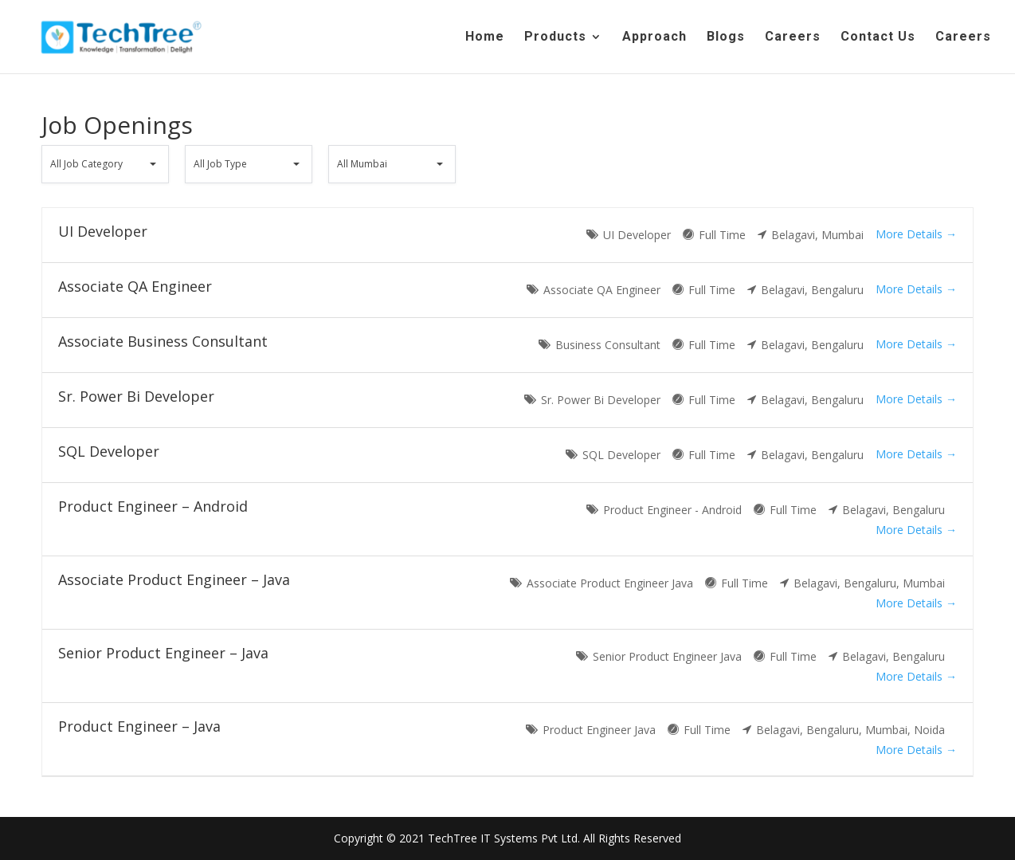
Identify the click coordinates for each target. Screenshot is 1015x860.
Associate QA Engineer (135, 286)
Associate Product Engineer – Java (174, 579)
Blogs (726, 37)
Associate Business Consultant (163, 341)
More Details (916, 234)
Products (555, 37)
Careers (793, 37)
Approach (654, 37)
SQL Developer (108, 451)
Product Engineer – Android (153, 506)
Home (484, 37)
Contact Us (878, 37)
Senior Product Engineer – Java (163, 652)
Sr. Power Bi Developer (136, 396)
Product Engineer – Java (139, 726)
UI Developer (102, 231)
